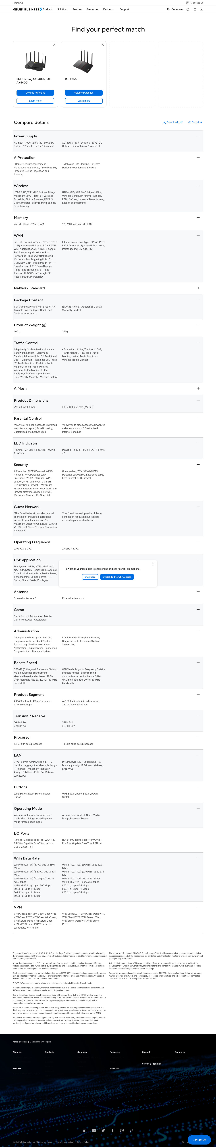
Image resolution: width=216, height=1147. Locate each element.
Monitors (49, 1066)
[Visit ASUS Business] (21, 1042)
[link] (35, 101)
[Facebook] (112, 1130)
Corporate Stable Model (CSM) (155, 1073)
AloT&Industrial (51, 1094)
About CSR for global (22, 1062)
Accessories (50, 1113)
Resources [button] (99, 9)
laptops (48, 1057)
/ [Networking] (36, 1042)
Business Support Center (153, 1057)
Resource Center (117, 1057)
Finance (80, 1097)
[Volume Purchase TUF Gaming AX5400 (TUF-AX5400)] (35, 93)
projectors (49, 1071)
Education (81, 1066)
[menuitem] (54, 9)
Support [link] (129, 9)
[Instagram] (121, 1130)
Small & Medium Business (88, 1057)
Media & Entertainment (87, 1092)
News (112, 1062)
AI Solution (82, 1106)
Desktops (49, 1062)
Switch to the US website (117, 576)
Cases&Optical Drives (54, 1099)
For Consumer (175, 9)
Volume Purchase (182, 1057)
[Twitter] (103, 1130)
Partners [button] (115, 9)
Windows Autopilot (118, 1087)
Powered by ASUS (150, 1078)
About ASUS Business (22, 1057)
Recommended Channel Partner (26, 1073)
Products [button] (54, 9)
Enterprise (81, 1062)
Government (82, 1102)
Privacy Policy (83, 1142)
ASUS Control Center (119, 1078)
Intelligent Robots (52, 1108)
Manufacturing (83, 1080)
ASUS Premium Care (151, 1069)
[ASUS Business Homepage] (27, 9)
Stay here (90, 576)
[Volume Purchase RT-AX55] (84, 93)
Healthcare (82, 1076)
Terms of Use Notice (64, 1142)
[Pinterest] (131, 1130)
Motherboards (51, 1080)
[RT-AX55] (84, 80)
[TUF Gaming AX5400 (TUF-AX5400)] (35, 80)
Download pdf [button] (172, 123)
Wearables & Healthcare (55, 1103)
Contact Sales (181, 1062)
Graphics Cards (51, 1085)
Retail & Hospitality (85, 1071)
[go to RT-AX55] (84, 61)
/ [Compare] (46, 1042)
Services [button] (84, 9)
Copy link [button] (194, 123)
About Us (18, 2)
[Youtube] (94, 1130)
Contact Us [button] (194, 3)
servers (48, 1076)
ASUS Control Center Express (122, 1083)
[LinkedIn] (84, 1130)
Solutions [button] (69, 9)
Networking (50, 1089)
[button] (188, 9)
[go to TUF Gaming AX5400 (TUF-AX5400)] (35, 61)
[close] (153, 564)
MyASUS (113, 1073)
